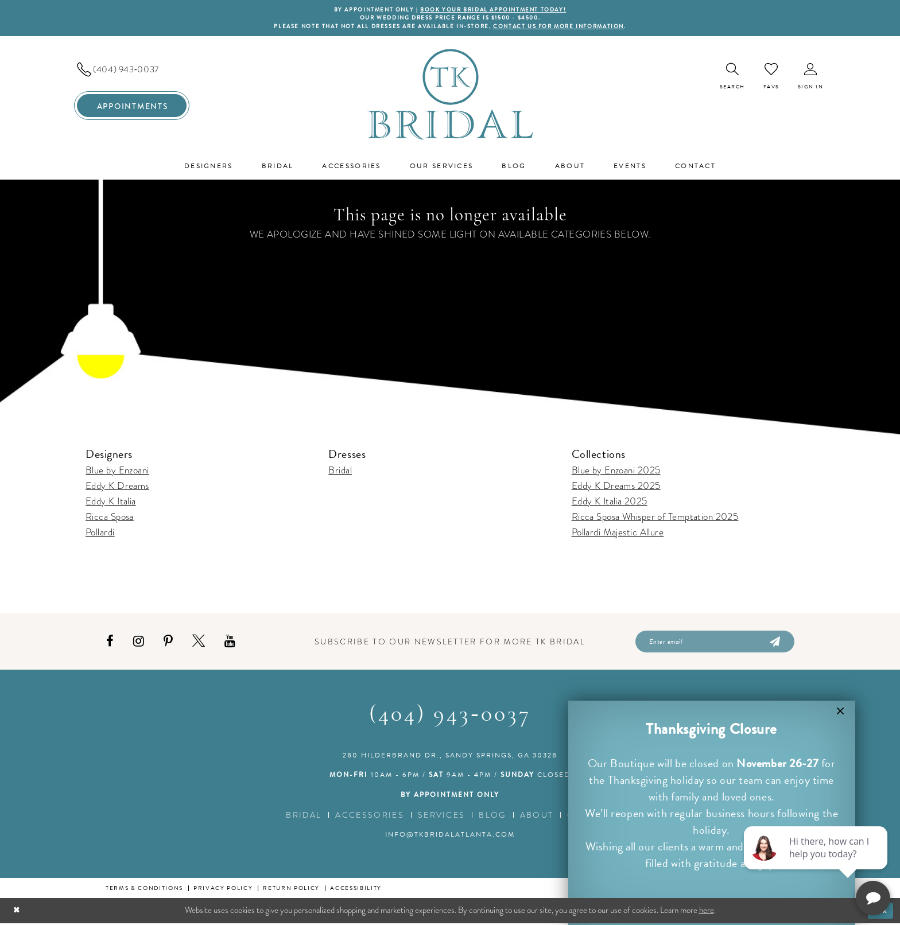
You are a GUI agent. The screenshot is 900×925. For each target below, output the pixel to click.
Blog (492, 816)
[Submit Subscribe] (774, 642)
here (706, 911)
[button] (811, 77)
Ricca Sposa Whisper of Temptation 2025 (655, 517)
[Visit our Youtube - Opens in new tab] (230, 643)
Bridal (340, 471)
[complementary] (817, 862)
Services (441, 816)
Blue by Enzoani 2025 (616, 471)
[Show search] (732, 77)
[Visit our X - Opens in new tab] (198, 643)
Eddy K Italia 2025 (609, 502)
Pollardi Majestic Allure (618, 533)
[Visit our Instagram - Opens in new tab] (139, 643)
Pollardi (100, 533)
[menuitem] (132, 70)
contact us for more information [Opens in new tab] (563, 27)
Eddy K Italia (111, 502)
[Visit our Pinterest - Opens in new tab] (168, 643)
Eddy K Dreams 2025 (616, 486)
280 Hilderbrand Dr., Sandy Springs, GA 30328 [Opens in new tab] (450, 757)
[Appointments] (132, 106)
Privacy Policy (223, 889)
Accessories (369, 816)
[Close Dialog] (17, 913)
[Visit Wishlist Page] (771, 77)
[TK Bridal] (450, 95)
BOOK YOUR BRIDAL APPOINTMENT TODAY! (495, 10)
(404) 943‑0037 (449, 716)
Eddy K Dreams (117, 486)
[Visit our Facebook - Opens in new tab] (110, 643)
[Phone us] (132, 70)
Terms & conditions (144, 889)
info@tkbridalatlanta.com (450, 836)
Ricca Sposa (110, 517)
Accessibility (356, 889)
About (537, 816)
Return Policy (291, 889)
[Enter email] (714, 642)
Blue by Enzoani (117, 471)
